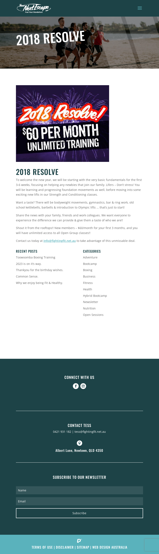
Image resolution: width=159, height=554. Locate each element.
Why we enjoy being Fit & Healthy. (39, 283)
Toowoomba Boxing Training (35, 257)
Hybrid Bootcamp (95, 296)
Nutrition (89, 308)
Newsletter (90, 302)
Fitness (88, 283)
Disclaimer (65, 547)
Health (87, 289)
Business (89, 276)
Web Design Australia (109, 547)
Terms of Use (42, 547)
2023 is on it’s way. (29, 264)
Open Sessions (93, 315)
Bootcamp (90, 264)
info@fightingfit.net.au (59, 241)
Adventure (90, 257)
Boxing (87, 270)
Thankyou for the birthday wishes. (39, 270)
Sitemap (83, 547)
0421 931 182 (62, 432)
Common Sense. (27, 276)
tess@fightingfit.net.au (90, 432)
